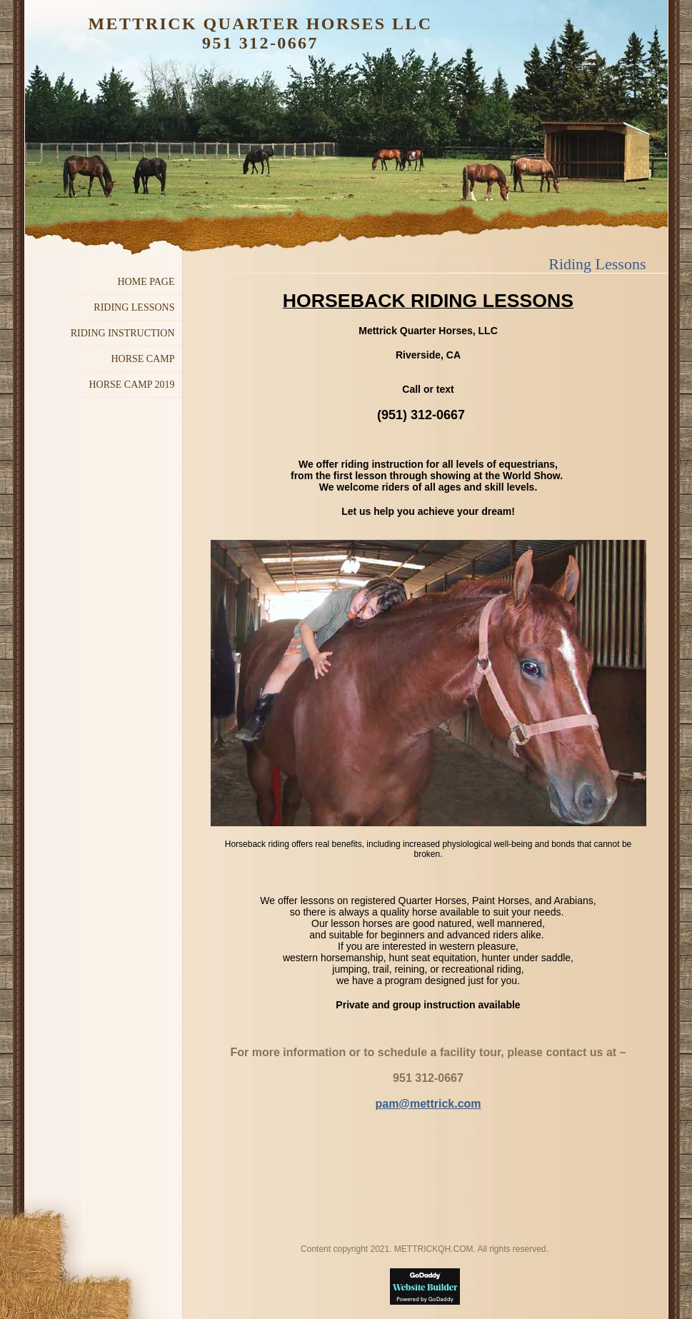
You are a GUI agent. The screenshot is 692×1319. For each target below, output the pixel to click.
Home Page (146, 281)
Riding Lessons (134, 307)
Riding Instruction (123, 333)
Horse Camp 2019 (131, 384)
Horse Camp (142, 358)
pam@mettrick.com (428, 1104)
